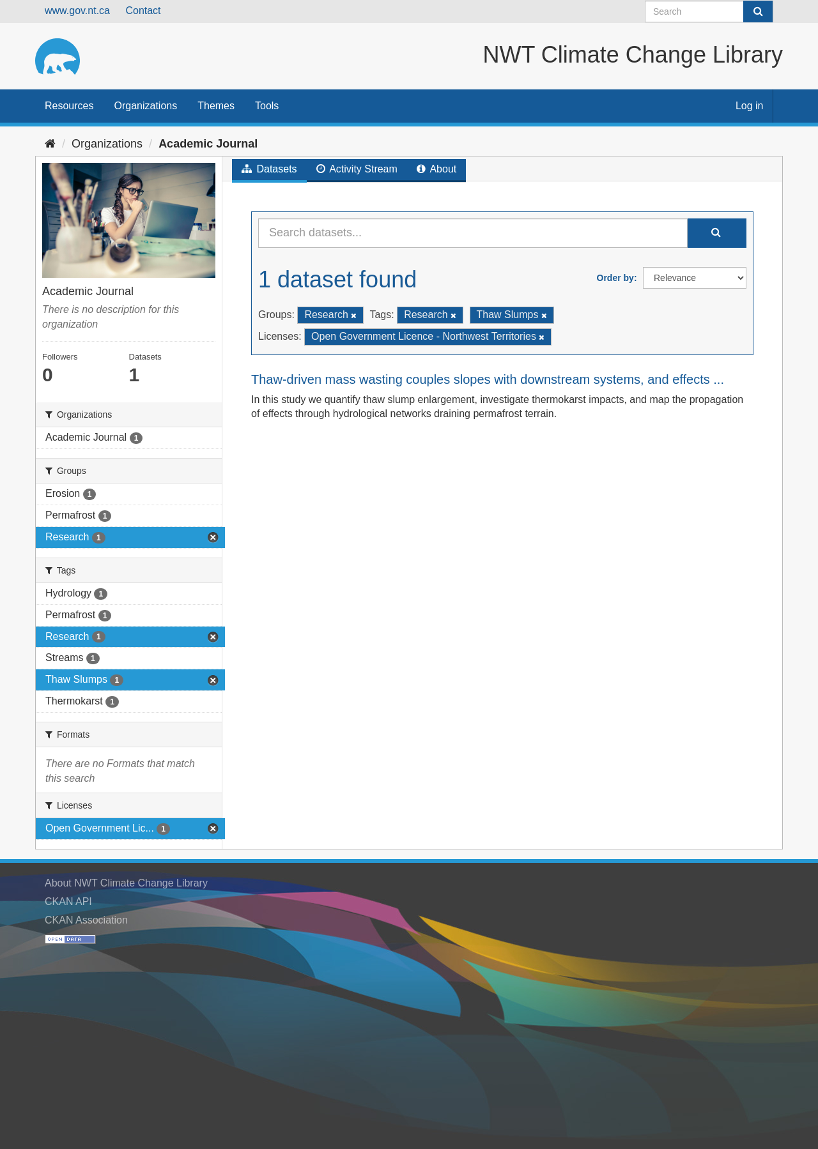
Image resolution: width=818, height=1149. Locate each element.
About (436, 169)
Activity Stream (356, 169)
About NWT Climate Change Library (126, 883)
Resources (69, 105)
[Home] (50, 143)
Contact (142, 10)
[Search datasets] (709, 11)
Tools (267, 105)
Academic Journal (208, 143)
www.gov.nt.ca (77, 10)
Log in (750, 105)
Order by (615, 278)
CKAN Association (86, 920)
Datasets (269, 169)
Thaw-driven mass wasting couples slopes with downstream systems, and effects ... (487, 379)
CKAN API (68, 901)
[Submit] (758, 11)
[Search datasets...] (473, 233)
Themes (216, 105)
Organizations (145, 105)
